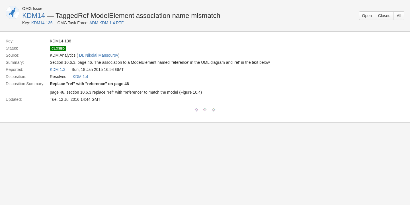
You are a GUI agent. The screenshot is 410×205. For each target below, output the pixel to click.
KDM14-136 (42, 22)
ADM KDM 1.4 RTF (106, 22)
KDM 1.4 (80, 76)
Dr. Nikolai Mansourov (98, 55)
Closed (384, 15)
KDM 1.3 (57, 69)
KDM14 (33, 15)
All (399, 15)
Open (367, 15)
